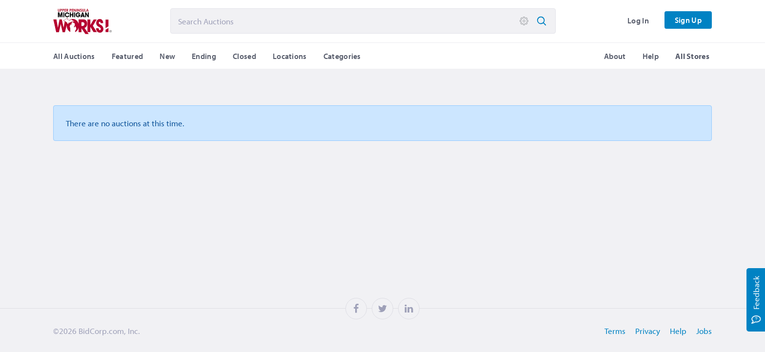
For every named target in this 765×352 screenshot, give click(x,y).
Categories (342, 56)
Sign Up (688, 20)
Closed (244, 56)
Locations (290, 56)
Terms (614, 331)
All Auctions (74, 56)
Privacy (647, 331)
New (167, 56)
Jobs (704, 331)
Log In (638, 20)
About (615, 56)
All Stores (692, 56)
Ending (204, 56)
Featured (127, 56)
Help (651, 56)
